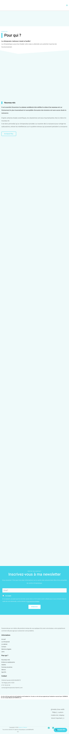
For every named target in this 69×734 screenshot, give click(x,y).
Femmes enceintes (6, 667)
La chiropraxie (5, 642)
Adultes (3, 664)
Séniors (3, 669)
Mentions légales (6, 649)
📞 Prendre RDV (60, 729)
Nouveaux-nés (5, 659)
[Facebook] (49, 728)
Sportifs (3, 672)
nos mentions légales (33, 601)
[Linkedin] (53, 728)
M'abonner (34, 607)
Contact (3, 647)
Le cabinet (4, 644)
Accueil (3, 639)
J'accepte (8, 596)
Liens (2, 651)
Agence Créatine (23, 727)
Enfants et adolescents (8, 662)
